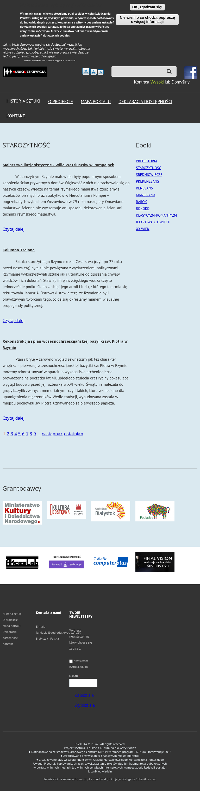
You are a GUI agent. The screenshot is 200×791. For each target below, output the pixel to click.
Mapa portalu (96, 101)
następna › (52, 433)
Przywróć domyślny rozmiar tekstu (93, 72)
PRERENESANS (147, 181)
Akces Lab (150, 779)
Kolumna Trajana (19, 249)
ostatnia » (73, 433)
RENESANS (144, 188)
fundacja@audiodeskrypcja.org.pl (58, 632)
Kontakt (16, 116)
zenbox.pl (83, 779)
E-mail (74, 675)
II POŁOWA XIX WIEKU (153, 221)
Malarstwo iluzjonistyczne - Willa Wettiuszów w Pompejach (58, 164)
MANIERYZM (145, 194)
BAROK (141, 201)
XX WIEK (142, 228)
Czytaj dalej (13, 229)
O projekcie (60, 101)
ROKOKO (142, 208)
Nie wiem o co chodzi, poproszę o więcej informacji (147, 19)
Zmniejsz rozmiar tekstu (101, 72)
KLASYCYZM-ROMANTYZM (156, 215)
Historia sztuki (23, 101)
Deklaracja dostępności (145, 101)
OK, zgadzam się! (147, 7)
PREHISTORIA (146, 160)
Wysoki (158, 82)
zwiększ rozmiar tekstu (86, 71)
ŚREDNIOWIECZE (149, 174)
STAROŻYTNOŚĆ (148, 167)
